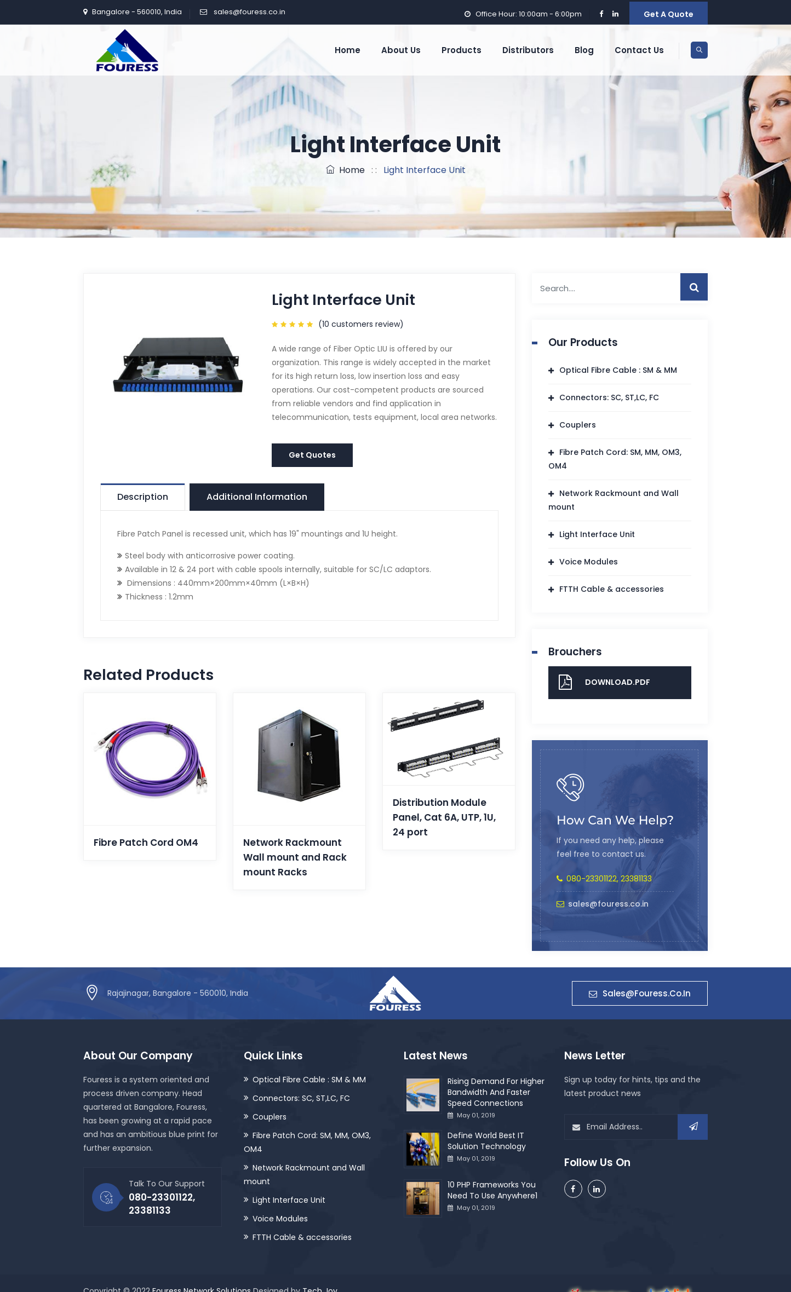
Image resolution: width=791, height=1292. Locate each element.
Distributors (528, 50)
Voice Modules (588, 561)
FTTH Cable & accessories (611, 589)
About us (401, 50)
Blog (584, 50)
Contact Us (639, 50)
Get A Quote (668, 14)
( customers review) (361, 324)
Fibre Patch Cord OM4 (146, 842)
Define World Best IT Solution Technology (487, 1141)
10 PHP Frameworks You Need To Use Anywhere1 (492, 1190)
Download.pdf (617, 682)
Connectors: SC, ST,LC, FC (609, 397)
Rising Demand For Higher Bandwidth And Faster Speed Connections (496, 1092)
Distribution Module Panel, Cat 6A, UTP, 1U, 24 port (444, 817)
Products (462, 50)
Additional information (257, 497)
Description (142, 497)
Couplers (577, 424)
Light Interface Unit (597, 534)
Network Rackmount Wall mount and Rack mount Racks (295, 857)
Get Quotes (312, 454)
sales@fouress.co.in (248, 12)
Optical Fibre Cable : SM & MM (618, 370)
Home (347, 50)
